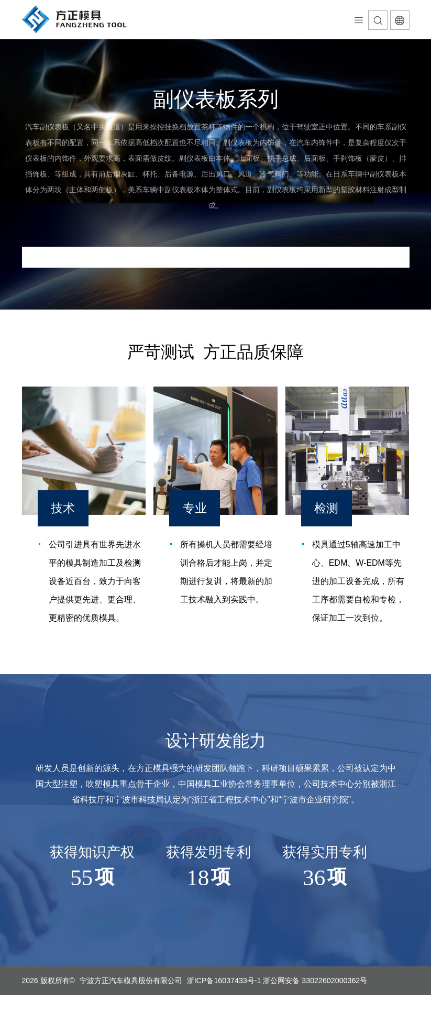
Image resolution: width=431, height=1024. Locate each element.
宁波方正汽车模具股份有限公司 (131, 980)
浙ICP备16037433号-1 (223, 980)
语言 (400, 20)
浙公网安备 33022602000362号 (314, 980)
